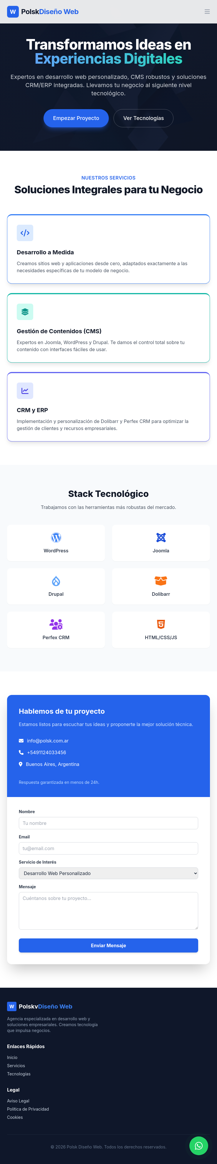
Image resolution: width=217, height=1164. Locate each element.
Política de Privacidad (28, 1109)
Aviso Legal (18, 1100)
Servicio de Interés (37, 862)
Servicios (16, 1065)
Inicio (12, 1057)
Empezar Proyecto (76, 118)
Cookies (15, 1117)
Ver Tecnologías (143, 118)
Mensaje (27, 886)
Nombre (27, 811)
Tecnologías (19, 1073)
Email (24, 836)
